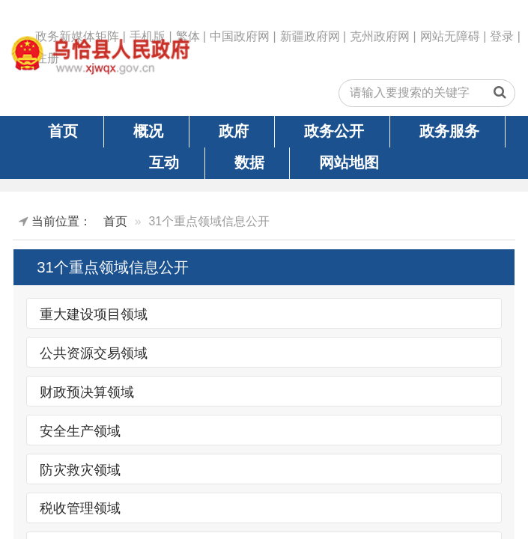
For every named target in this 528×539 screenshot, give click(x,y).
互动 (164, 162)
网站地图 (349, 162)
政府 (234, 131)
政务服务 (449, 131)
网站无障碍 (450, 36)
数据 (249, 162)
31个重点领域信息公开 (113, 267)
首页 (63, 131)
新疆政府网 (310, 36)
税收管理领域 (80, 508)
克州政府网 (380, 36)
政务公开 (334, 131)
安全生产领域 (80, 430)
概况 (148, 131)
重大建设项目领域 (94, 313)
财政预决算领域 (87, 391)
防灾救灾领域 (80, 469)
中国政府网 (240, 36)
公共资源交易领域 (94, 352)
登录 (502, 36)
